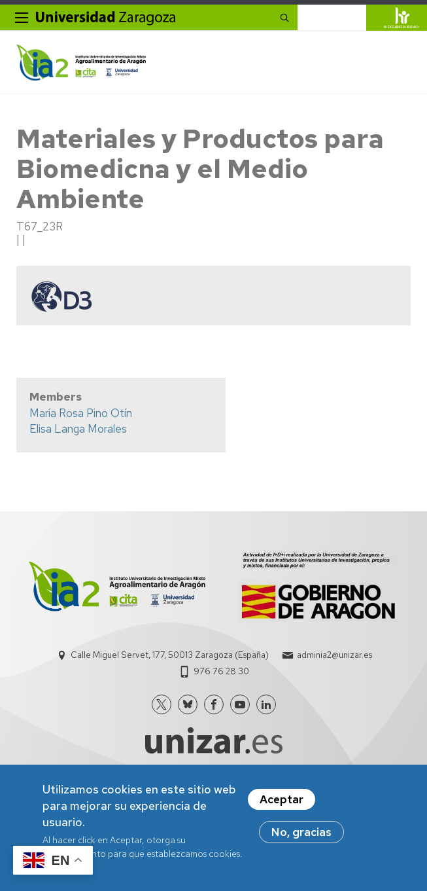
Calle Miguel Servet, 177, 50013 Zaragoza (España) (170, 655)
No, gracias (301, 832)
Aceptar (281, 799)
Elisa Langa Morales (78, 429)
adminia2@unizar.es (334, 655)
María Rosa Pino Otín (80, 413)
